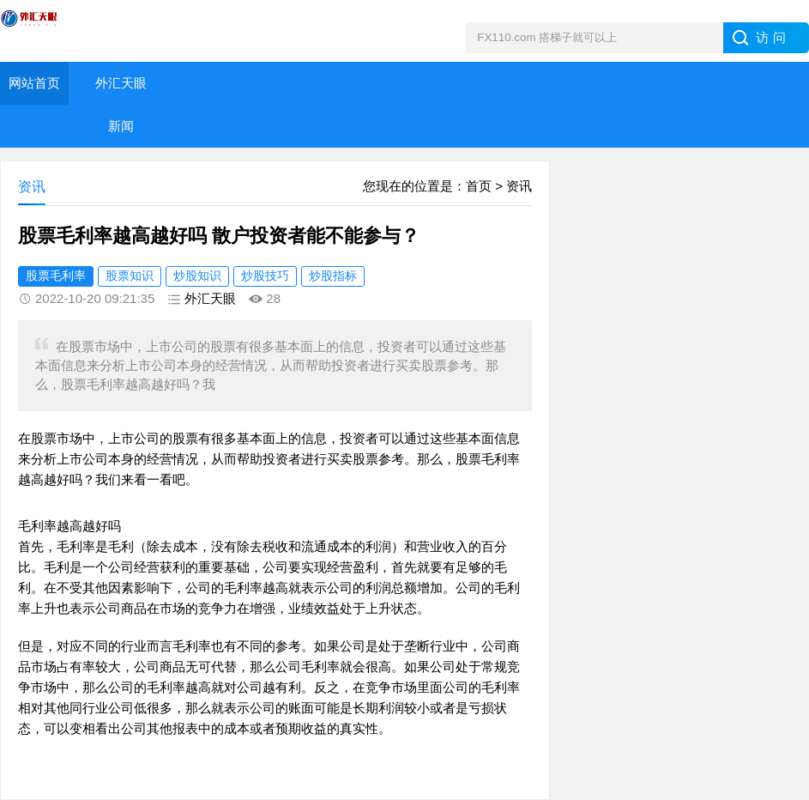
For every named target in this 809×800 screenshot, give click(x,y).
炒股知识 (197, 275)
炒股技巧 (265, 275)
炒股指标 (333, 275)
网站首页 (34, 83)
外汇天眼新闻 (121, 104)
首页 (479, 186)
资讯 (519, 186)
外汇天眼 (210, 298)
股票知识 (130, 275)
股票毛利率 (56, 275)
